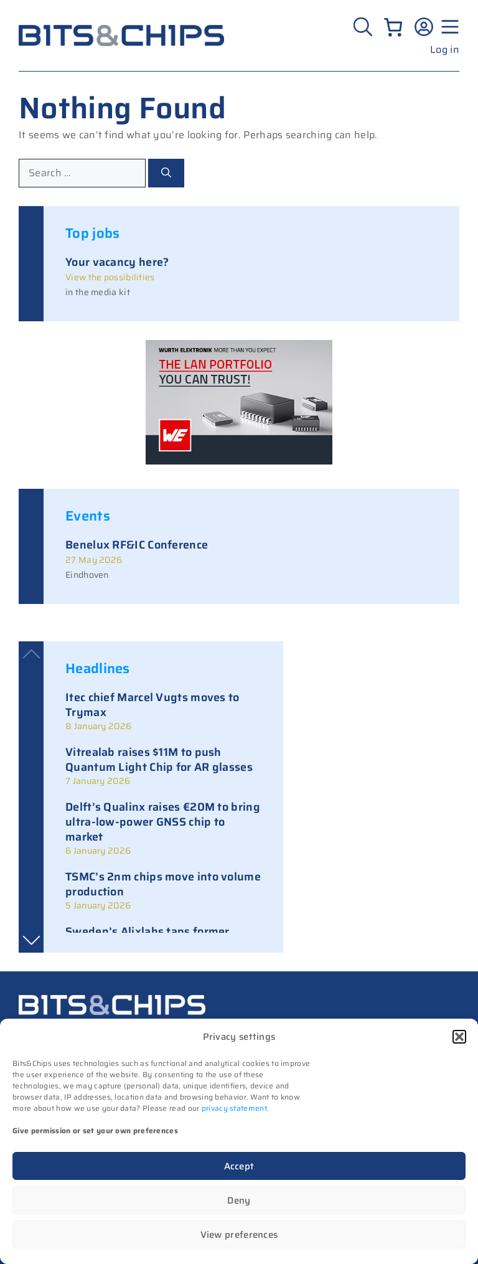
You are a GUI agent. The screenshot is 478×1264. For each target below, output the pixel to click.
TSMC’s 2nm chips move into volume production (163, 884)
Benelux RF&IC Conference (136, 545)
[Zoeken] (364, 26)
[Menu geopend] (448, 26)
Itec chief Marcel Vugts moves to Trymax (152, 705)
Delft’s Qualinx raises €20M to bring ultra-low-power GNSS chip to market (162, 822)
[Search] (166, 173)
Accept (239, 1166)
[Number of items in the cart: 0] (393, 27)
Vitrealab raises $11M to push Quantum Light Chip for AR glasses (159, 759)
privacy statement (234, 1108)
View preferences (239, 1234)
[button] (459, 1037)
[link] (163, 711)
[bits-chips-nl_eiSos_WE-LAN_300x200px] (239, 461)
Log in (444, 49)
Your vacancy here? (117, 262)
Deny (238, 1200)
